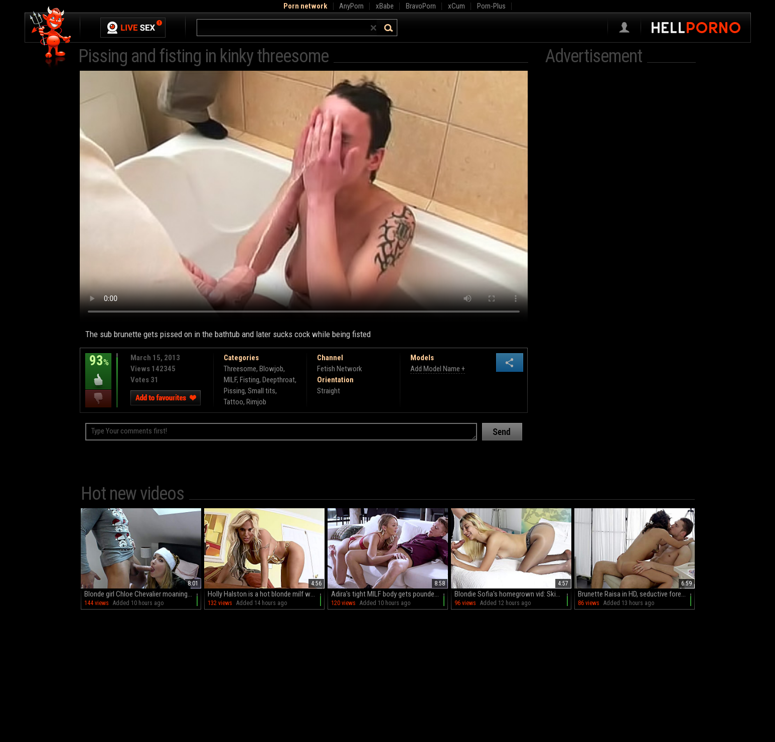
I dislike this (98, 398)
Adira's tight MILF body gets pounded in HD (389, 594)
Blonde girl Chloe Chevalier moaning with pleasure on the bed (142, 594)
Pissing (234, 390)
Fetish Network (339, 368)
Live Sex (133, 28)
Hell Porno (51, 37)
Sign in (624, 27)
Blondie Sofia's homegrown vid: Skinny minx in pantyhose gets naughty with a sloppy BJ (512, 594)
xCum (456, 6)
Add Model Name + (437, 368)
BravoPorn (421, 6)
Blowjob (271, 368)
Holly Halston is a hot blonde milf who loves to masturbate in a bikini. (266, 594)
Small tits (261, 390)
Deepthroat (278, 379)
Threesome (240, 368)
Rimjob (256, 401)
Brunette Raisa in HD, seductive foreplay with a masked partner (636, 594)
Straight (328, 390)
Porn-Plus (491, 6)
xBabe (385, 6)
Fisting (249, 379)
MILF (230, 379)
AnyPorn (351, 6)
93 (98, 367)
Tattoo (233, 401)
